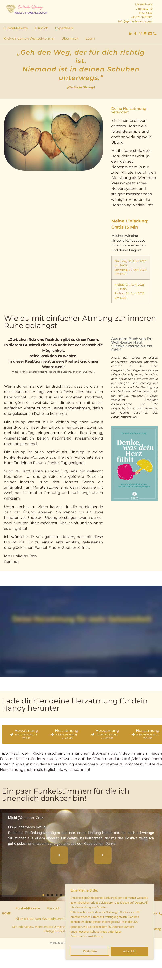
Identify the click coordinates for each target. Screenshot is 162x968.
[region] (109, 922)
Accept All (129, 951)
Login (90, 38)
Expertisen (64, 28)
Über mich (70, 38)
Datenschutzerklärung (87, 936)
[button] (59, 855)
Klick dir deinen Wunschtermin (28, 38)
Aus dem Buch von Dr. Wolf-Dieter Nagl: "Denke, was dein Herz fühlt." (131, 344)
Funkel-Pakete (15, 28)
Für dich (41, 28)
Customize (90, 951)
